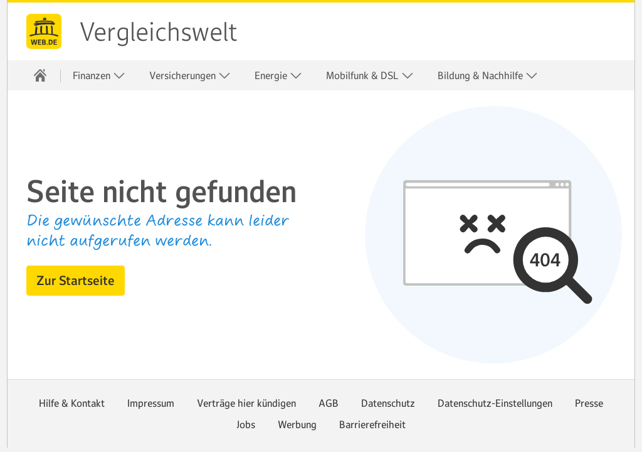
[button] (75, 281)
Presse (589, 403)
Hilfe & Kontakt (72, 403)
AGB (328, 403)
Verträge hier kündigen (246, 403)
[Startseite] (40, 75)
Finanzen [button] (99, 75)
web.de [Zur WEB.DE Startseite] (43, 31)
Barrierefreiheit (372, 424)
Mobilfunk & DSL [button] (370, 75)
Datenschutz (388, 403)
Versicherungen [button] (190, 75)
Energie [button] (278, 75)
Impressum (150, 403)
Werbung (297, 424)
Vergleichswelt (158, 32)
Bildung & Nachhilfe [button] (488, 75)
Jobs (245, 424)
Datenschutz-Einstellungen (495, 403)
